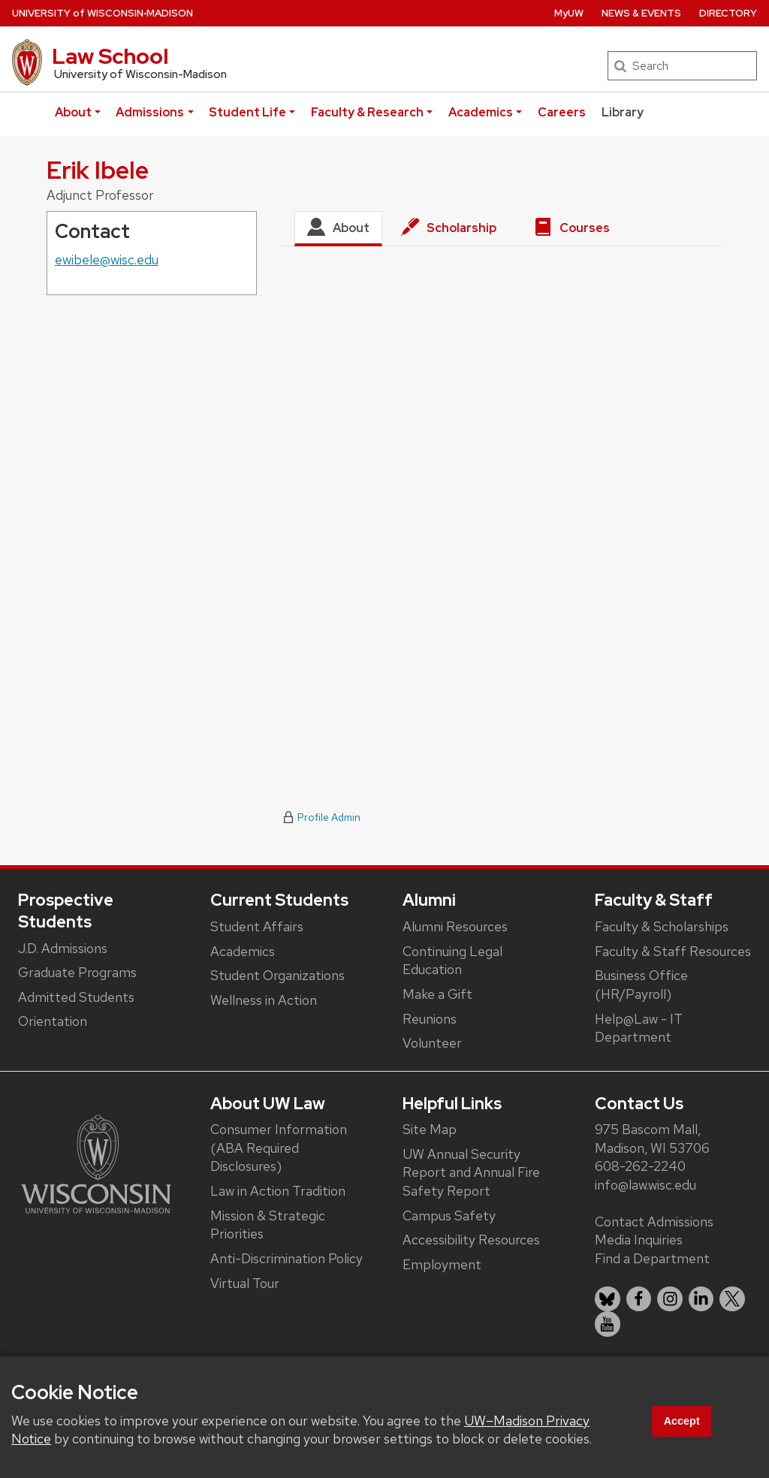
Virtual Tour (244, 1283)
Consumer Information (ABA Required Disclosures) (278, 1148)
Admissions (150, 112)
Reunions (430, 1018)
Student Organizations (277, 975)
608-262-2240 (640, 1166)
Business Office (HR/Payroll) (641, 985)
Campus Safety (449, 1215)
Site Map (430, 1129)
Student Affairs (256, 926)
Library (623, 112)
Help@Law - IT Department (639, 1028)
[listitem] (607, 1299)
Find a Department (652, 1258)
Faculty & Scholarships (661, 926)
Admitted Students (76, 997)
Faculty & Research (367, 112)
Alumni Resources (455, 926)
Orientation (52, 1021)
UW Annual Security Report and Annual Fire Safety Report (471, 1172)
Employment (442, 1264)
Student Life (247, 112)
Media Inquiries (639, 1239)
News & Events (641, 13)
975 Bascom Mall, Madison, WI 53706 (652, 1139)
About (73, 112)
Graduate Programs (77, 972)
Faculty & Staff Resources (673, 951)
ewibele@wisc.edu (106, 259)
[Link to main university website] (96, 1163)
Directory (728, 13)
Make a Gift (437, 994)
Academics (480, 112)
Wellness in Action (263, 1000)
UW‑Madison (102, 13)
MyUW (569, 13)
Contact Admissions (654, 1221)
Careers (562, 112)
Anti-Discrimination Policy (286, 1258)
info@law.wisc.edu (645, 1184)
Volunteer (432, 1042)
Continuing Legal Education (452, 961)
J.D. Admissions (62, 948)
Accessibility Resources (471, 1239)
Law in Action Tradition (277, 1190)
